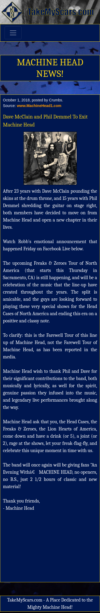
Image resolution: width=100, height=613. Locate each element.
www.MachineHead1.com (39, 106)
